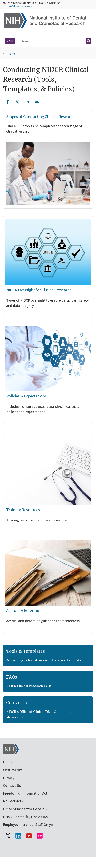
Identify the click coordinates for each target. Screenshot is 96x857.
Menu (10, 41)
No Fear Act (14, 801)
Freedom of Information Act (25, 793)
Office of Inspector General (25, 809)
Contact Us (12, 785)
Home (12, 53)
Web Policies (12, 770)
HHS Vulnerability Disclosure (26, 816)
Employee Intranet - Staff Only (28, 824)
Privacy (8, 777)
